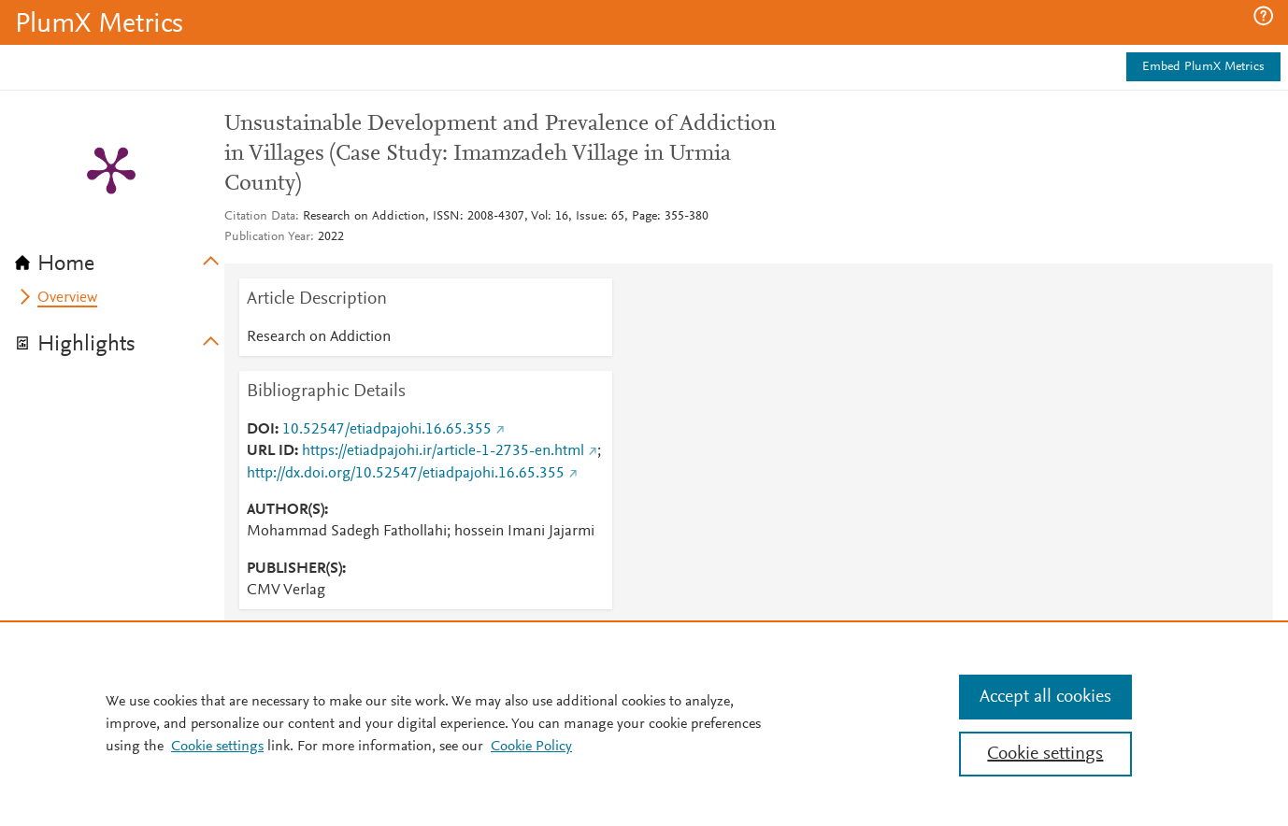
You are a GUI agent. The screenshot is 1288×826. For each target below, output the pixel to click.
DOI (261, 429)
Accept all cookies (1045, 697)
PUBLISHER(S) (294, 569)
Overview (67, 298)
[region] (644, 723)
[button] (1263, 16)
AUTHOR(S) (285, 510)
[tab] (119, 257)
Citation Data (259, 216)
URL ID (270, 451)
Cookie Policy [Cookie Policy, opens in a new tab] (531, 746)
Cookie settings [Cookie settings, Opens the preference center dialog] (1045, 754)
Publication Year (267, 237)
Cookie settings (217, 746)
